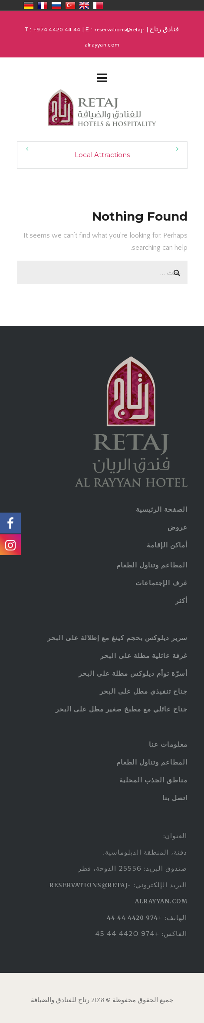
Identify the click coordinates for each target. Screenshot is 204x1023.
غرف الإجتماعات (161, 583)
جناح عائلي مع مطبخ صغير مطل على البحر (122, 709)
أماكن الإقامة (167, 545)
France (42, 5)
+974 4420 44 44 (57, 30)
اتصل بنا (175, 798)
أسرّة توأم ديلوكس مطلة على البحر (133, 673)
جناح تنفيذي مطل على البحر (144, 691)
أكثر (181, 601)
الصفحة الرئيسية (162, 509)
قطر (98, 5)
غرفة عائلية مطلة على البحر (144, 655)
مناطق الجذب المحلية (153, 780)
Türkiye (70, 5)
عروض (178, 527)
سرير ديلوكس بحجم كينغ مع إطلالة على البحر (117, 638)
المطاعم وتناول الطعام (152, 565)
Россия (56, 5)
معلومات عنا (168, 744)
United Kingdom (84, 5)
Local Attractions (102, 155)
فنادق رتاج (163, 30)
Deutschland (29, 5)
